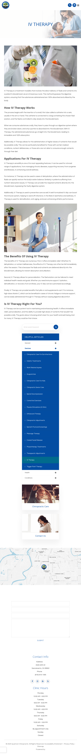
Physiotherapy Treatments (36, 447)
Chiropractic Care (40, 506)
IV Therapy (30, 460)
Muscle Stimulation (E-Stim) (36, 407)
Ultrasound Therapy (34, 414)
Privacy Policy (69, 744)
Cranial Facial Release (34, 440)
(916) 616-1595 (40, 675)
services (28, 348)
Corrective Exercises (34, 400)
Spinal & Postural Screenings (37, 427)
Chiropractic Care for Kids (36, 381)
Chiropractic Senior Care (35, 387)
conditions (28, 478)
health (27, 472)
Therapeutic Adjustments (36, 453)
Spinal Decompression (35, 394)
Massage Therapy (33, 433)
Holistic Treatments (34, 361)
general (27, 343)
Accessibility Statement (53, 744)
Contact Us (40, 535)
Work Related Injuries (34, 367)
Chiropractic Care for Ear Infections (39, 354)
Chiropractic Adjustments (36, 420)
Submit (40, 640)
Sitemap (40, 746)
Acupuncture (31, 374)
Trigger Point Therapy (34, 466)
